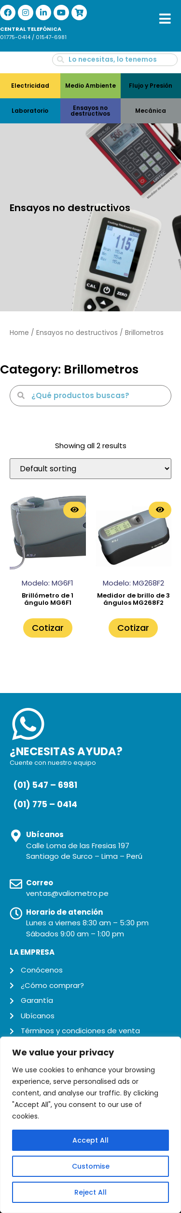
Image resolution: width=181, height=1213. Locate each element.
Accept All (90, 1140)
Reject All (90, 1192)
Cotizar (48, 628)
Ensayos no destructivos (77, 332)
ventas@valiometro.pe (67, 893)
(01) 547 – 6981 (45, 785)
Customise (91, 1166)
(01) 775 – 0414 (45, 804)
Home (19, 332)
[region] (90, 1125)
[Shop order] (90, 468)
